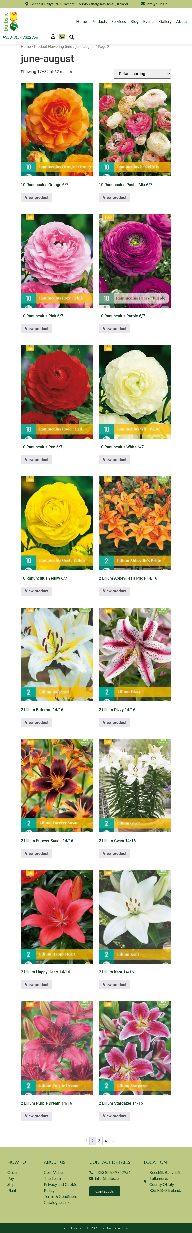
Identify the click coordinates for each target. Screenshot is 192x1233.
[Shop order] (142, 74)
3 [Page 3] (99, 1141)
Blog (134, 21)
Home (81, 21)
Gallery (165, 21)
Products (99, 21)
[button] (72, 37)
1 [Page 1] (86, 1141)
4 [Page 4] (106, 1141)
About (181, 21)
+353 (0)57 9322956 (20, 37)
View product (36, 197)
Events (149, 21)
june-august (85, 46)
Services (119, 21)
